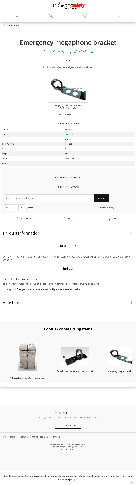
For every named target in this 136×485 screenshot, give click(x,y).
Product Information (68, 233)
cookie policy (68, 479)
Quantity (29, 207)
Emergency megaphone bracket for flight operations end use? (47, 289)
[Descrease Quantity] (7, 207)
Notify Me (101, 198)
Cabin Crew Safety (72, 134)
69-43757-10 (69, 129)
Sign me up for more (68, 424)
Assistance (68, 302)
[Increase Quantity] (21, 207)
